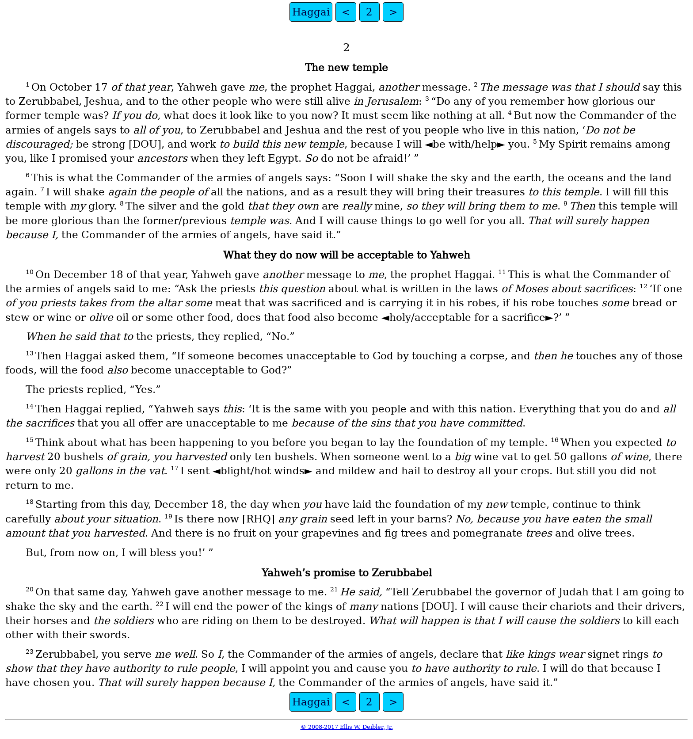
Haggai (311, 12)
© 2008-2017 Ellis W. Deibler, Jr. (347, 727)
